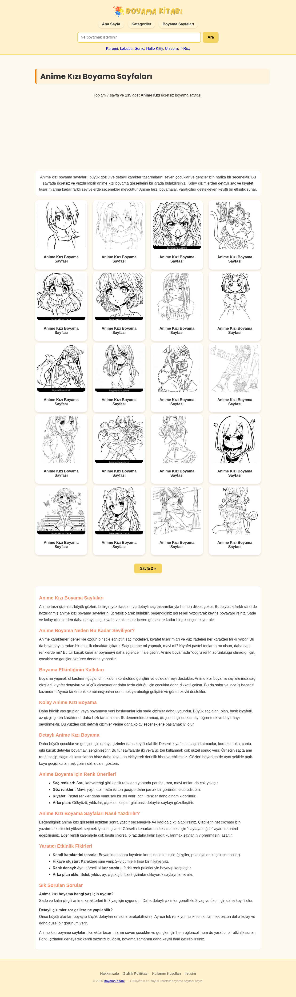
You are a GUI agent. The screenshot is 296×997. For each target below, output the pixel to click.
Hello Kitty (154, 48)
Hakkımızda (109, 973)
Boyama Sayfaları (178, 24)
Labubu (126, 48)
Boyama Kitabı (114, 981)
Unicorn (171, 48)
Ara (211, 37)
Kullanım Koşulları (166, 973)
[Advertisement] (148, 134)
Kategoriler (141, 24)
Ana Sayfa (111, 24)
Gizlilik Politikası (135, 973)
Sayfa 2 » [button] (148, 568)
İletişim (190, 973)
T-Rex (185, 48)
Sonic (139, 48)
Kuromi (112, 48)
